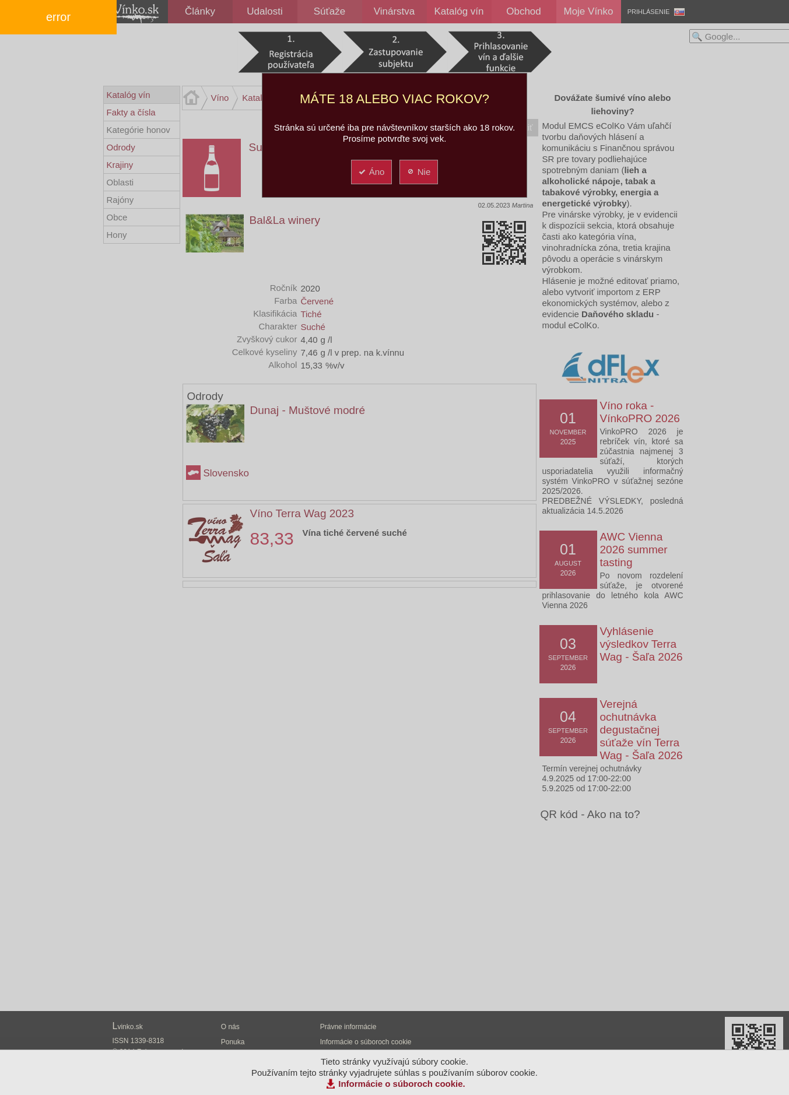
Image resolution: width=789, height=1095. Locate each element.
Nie (418, 172)
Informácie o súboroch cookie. (401, 1084)
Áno (371, 172)
